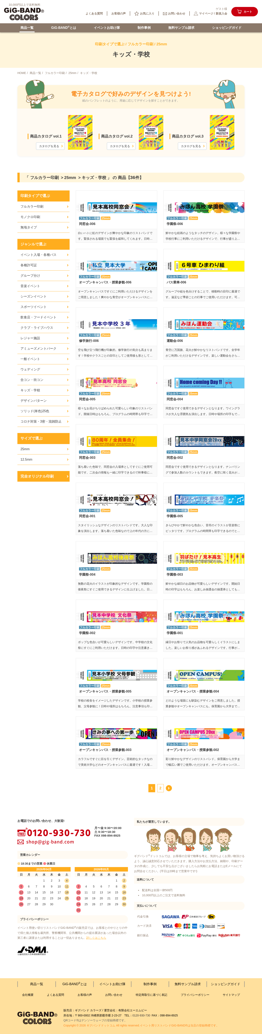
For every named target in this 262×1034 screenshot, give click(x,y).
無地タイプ (28, 227)
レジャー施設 (30, 338)
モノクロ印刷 (30, 217)
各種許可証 (28, 265)
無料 (181, 27)
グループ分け (30, 275)
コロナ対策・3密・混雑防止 (41, 421)
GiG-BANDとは (63, 27)
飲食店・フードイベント (38, 317)
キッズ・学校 (30, 390)
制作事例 (144, 27)
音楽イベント (30, 286)
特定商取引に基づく (151, 995)
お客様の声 (85, 994)
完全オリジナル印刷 (37, 476)
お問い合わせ (113, 994)
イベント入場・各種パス (38, 254)
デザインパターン (33, 400)
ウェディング (30, 369)
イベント (107, 27)
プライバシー (195, 995)
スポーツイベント (33, 307)
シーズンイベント (33, 296)
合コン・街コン (31, 380)
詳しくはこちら (96, 937)
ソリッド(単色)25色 (34, 411)
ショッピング (227, 27)
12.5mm (26, 459)
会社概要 (28, 994)
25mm (24, 449)
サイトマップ (231, 994)
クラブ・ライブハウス (36, 327)
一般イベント (30, 359)
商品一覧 (27, 27)
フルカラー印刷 (31, 206)
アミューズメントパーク (38, 348)
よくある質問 (55, 994)
